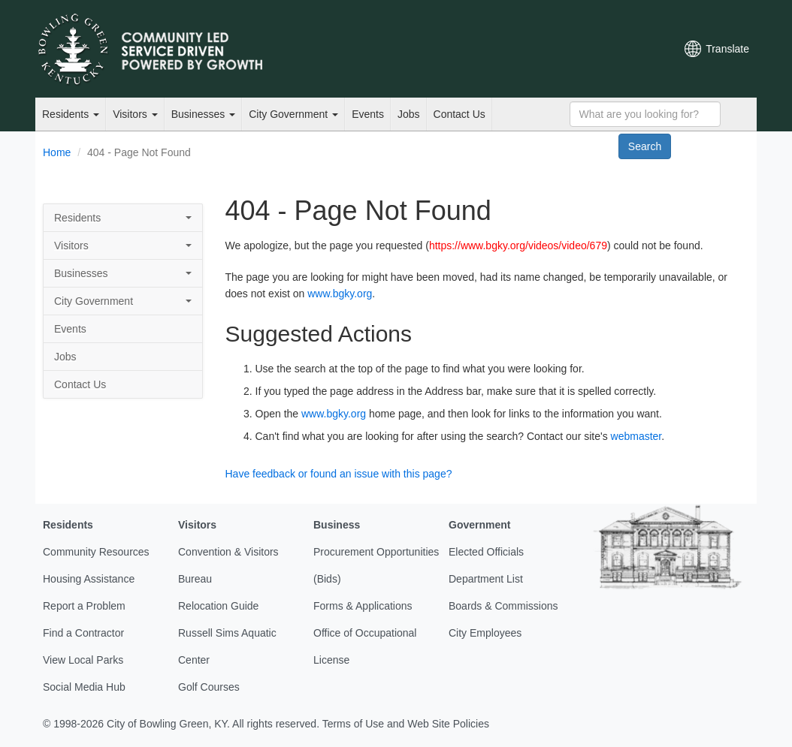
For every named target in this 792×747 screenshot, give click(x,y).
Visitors (135, 114)
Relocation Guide (218, 606)
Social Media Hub (84, 687)
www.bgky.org (339, 294)
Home (57, 152)
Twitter (530, 49)
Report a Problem (84, 606)
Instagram (607, 49)
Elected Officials (486, 552)
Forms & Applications (363, 606)
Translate (727, 49)
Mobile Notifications (632, 49)
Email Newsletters (505, 49)
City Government (293, 114)
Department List (486, 579)
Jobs (409, 114)
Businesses (203, 114)
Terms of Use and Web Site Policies (405, 724)
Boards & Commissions (503, 606)
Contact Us (459, 114)
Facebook (556, 49)
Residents (70, 114)
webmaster (636, 436)
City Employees (485, 633)
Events (368, 114)
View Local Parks (83, 660)
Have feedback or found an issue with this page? (338, 474)
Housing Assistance (89, 579)
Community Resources (96, 552)
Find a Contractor (83, 633)
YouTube (581, 49)
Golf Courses (209, 687)
